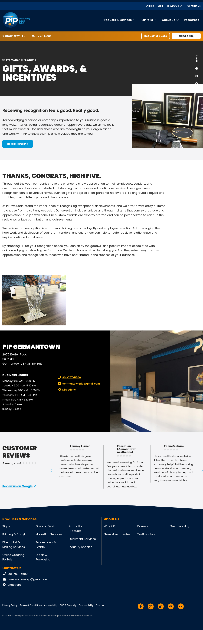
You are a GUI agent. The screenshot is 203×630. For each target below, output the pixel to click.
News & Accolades (117, 534)
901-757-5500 (41, 36)
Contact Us (194, 5)
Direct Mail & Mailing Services (13, 544)
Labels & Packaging (43, 557)
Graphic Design (46, 526)
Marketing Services (49, 534)
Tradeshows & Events (46, 544)
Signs (6, 526)
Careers (142, 526)
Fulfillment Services (82, 539)
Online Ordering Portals (13, 557)
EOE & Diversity (68, 605)
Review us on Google (17, 486)
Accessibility (51, 605)
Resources (191, 20)
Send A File (186, 36)
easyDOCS (173, 5)
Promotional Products (21, 60)
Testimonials (146, 534)
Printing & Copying (15, 534)
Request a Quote (155, 36)
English (149, 5)
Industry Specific (80, 547)
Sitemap (100, 605)
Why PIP (109, 526)
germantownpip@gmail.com (78, 384)
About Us (168, 20)
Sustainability (179, 526)
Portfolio (147, 20)
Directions (66, 390)
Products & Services (117, 20)
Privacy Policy (9, 605)
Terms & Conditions (31, 605)
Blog (160, 5)
